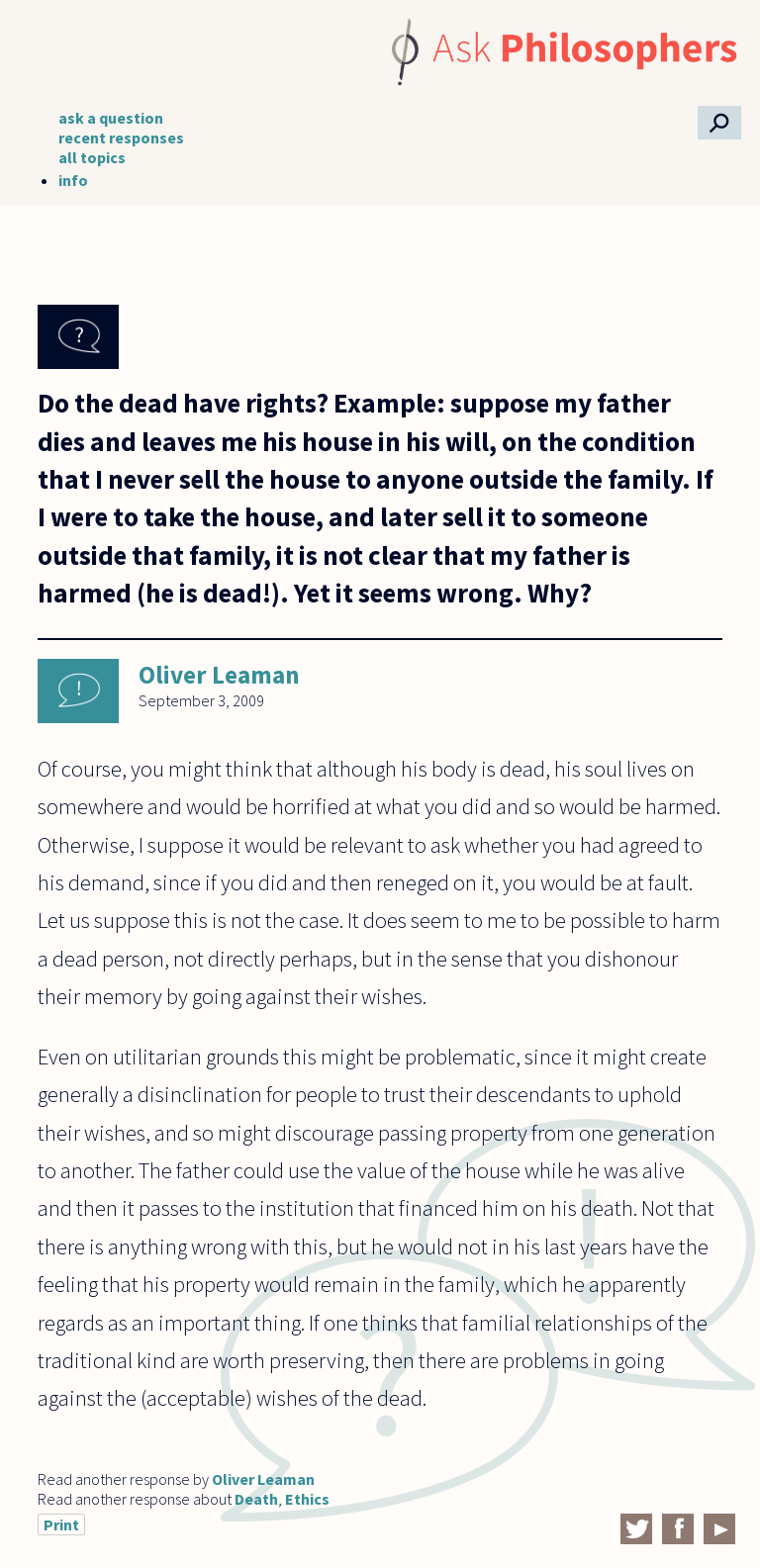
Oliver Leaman (219, 675)
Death (256, 1499)
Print (61, 1524)
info (73, 180)
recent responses (121, 137)
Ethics (307, 1499)
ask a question (110, 118)
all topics (92, 157)
